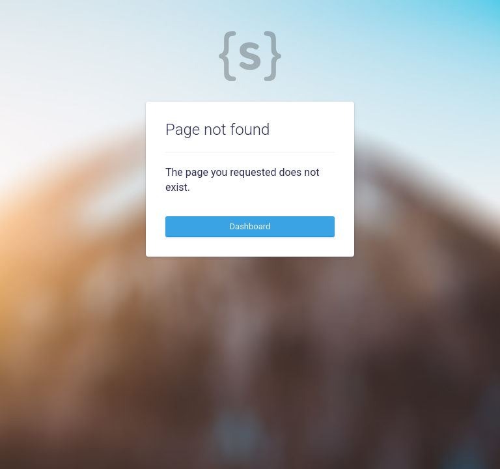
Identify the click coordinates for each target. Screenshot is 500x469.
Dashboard (250, 226)
